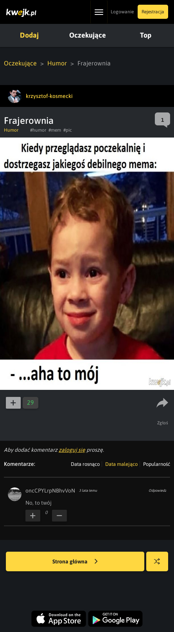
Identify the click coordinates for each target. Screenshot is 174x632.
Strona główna (75, 561)
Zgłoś (163, 422)
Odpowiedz (157, 491)
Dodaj (29, 35)
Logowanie (122, 11)
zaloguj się (72, 450)
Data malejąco (121, 464)
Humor (57, 63)
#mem (54, 130)
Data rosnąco (85, 464)
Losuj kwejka (160, 565)
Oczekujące (87, 35)
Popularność (156, 464)
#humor (38, 130)
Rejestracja (153, 11)
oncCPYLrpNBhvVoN (50, 490)
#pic (67, 130)
